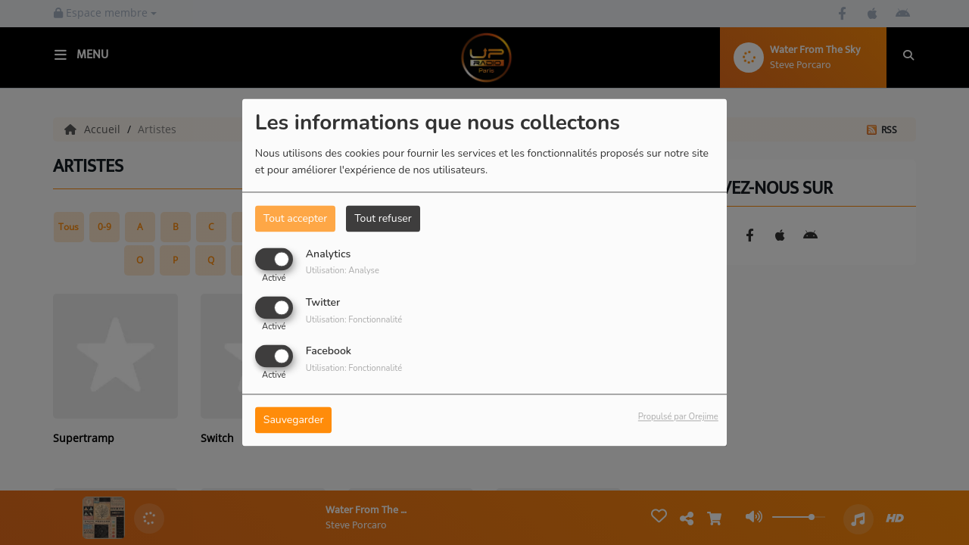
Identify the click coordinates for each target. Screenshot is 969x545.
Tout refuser (383, 218)
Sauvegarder (293, 420)
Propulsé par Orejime (678, 417)
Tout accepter (295, 218)
